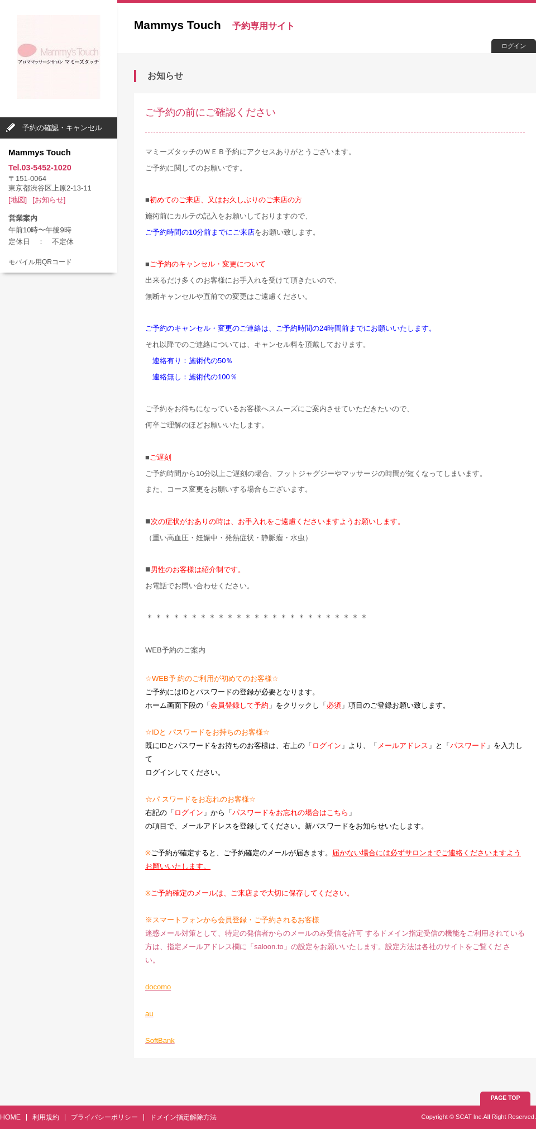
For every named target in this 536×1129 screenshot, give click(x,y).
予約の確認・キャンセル (62, 127)
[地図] (17, 200)
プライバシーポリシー (104, 1117)
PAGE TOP (505, 1098)
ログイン (513, 45)
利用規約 (45, 1117)
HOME (10, 1117)
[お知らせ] (48, 200)
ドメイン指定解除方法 (183, 1117)
